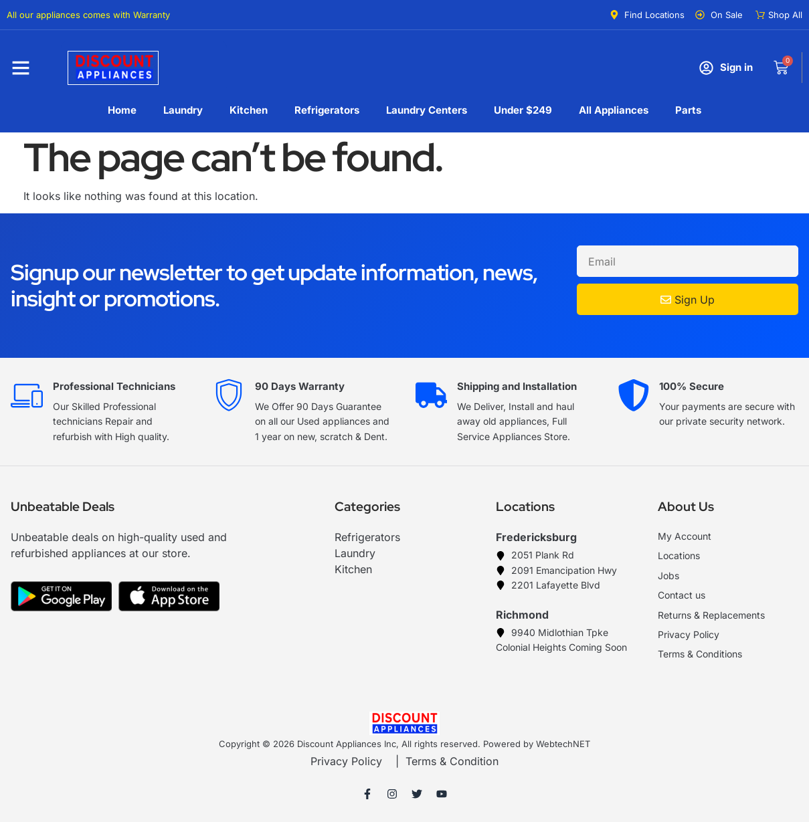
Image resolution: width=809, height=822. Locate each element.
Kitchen (249, 110)
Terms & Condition (452, 761)
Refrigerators (326, 110)
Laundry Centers (426, 110)
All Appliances (613, 110)
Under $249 (523, 110)
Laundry (183, 110)
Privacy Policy (346, 761)
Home (122, 110)
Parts (688, 110)
